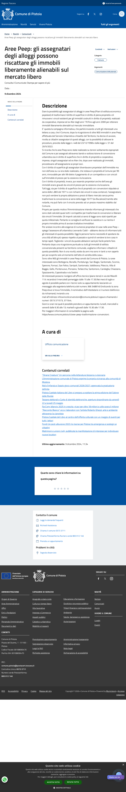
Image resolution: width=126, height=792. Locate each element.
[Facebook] (86, 14)
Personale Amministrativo (12, 621)
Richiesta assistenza (41, 652)
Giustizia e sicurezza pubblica (76, 603)
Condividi (100, 49)
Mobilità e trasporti (40, 626)
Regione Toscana (8, 3)
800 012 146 (7, 676)
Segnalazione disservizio (42, 643)
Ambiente (68, 612)
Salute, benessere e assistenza (77, 617)
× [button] (123, 765)
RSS (3, 691)
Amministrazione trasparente (76, 639)
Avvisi (97, 608)
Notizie (98, 599)
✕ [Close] (122, 777)
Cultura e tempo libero (41, 603)
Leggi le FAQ (37, 648)
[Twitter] (93, 14)
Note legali (68, 648)
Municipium (111, 691)
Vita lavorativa (38, 608)
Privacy (24, 691)
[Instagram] (99, 14)
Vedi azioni (113, 49)
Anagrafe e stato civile (41, 599)
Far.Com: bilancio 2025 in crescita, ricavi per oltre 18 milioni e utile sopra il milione (80, 406)
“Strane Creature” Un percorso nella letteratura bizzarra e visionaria (73, 375)
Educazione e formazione (74, 599)
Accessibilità (13, 691)
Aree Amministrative (10, 603)
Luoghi (97, 620)
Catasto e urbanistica (41, 621)
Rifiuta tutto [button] (73, 782)
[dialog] (63, 777)
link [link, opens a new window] (87, 777)
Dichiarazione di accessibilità (76, 652)
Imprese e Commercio (41, 612)
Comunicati (26, 33)
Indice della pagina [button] (15, 101)
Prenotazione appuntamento (44, 639)
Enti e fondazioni (8, 612)
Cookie (33, 691)
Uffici (3, 608)
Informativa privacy (72, 643)
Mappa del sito (45, 691)
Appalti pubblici (38, 617)
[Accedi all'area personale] (112, 3)
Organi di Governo (9, 599)
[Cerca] (122, 14)
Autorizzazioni (70, 621)
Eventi (97, 625)
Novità (16, 33)
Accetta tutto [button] (53, 782)
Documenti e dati (8, 626)
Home (6, 33)
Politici (4, 617)
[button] (63, 787)
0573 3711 (21, 669)
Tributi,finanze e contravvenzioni (77, 608)
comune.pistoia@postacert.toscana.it (17, 665)
